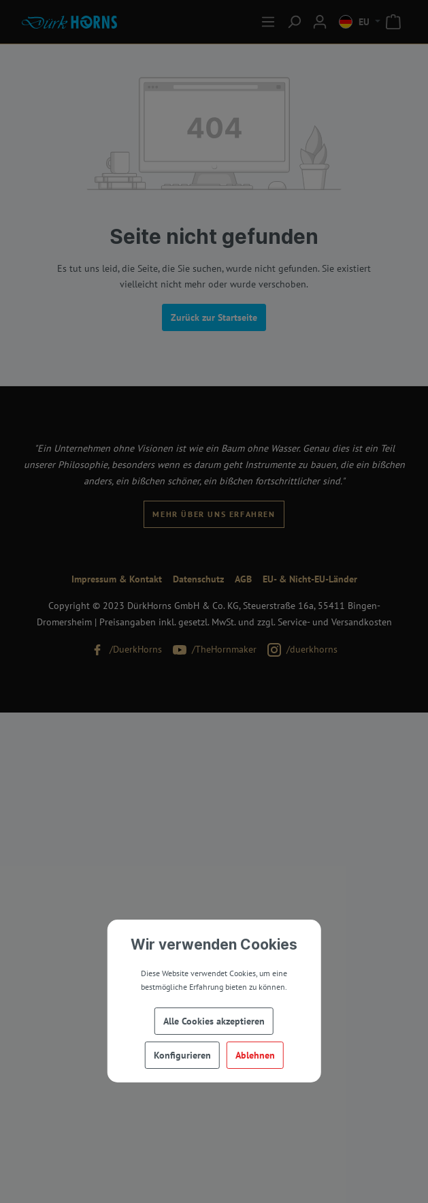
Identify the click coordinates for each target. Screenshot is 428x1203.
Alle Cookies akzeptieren (214, 1021)
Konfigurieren (182, 1055)
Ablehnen (255, 1055)
